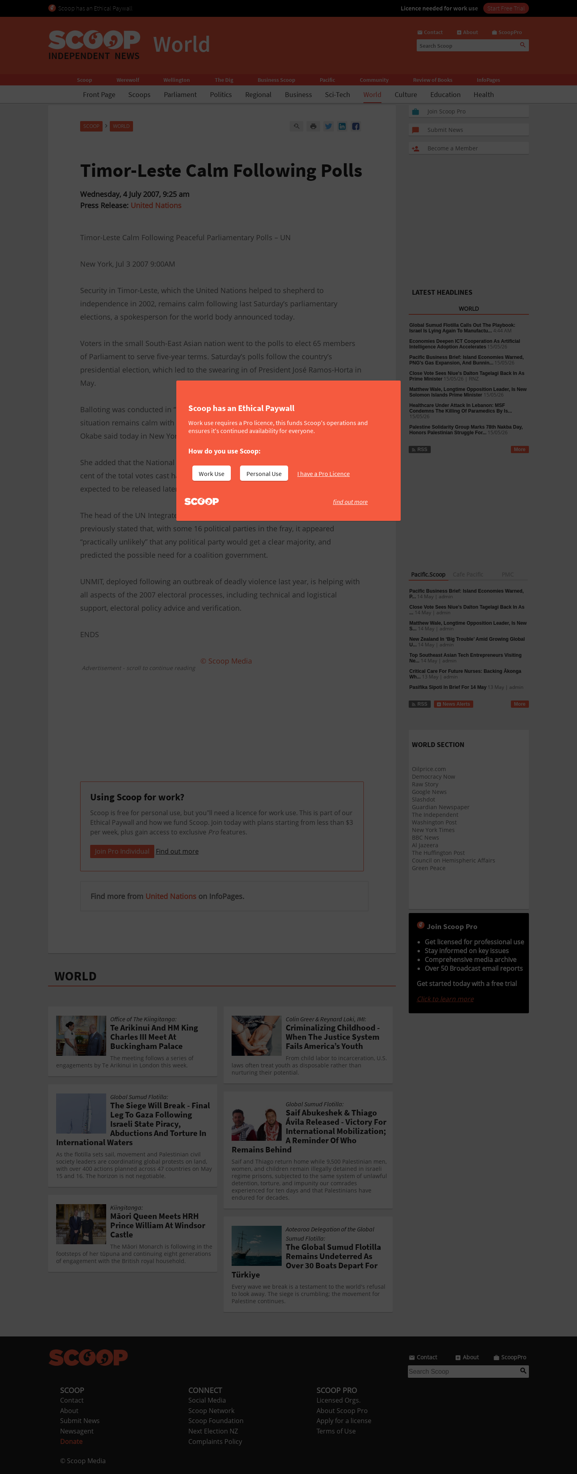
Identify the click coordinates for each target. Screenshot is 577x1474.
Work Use (211, 474)
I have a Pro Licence (323, 474)
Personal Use (264, 474)
